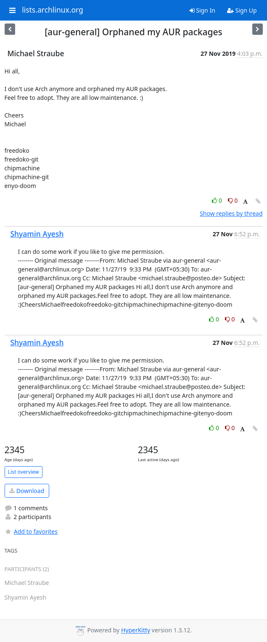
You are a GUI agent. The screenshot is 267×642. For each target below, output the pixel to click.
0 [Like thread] (217, 200)
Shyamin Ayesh (37, 234)
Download (26, 491)
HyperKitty (135, 630)
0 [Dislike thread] (233, 200)
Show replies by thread (231, 213)
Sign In (202, 10)
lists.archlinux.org (52, 10)
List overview (23, 471)
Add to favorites (31, 531)
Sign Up (242, 10)
